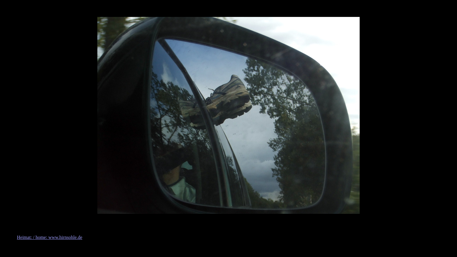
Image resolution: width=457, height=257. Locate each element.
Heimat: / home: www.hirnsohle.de (49, 237)
